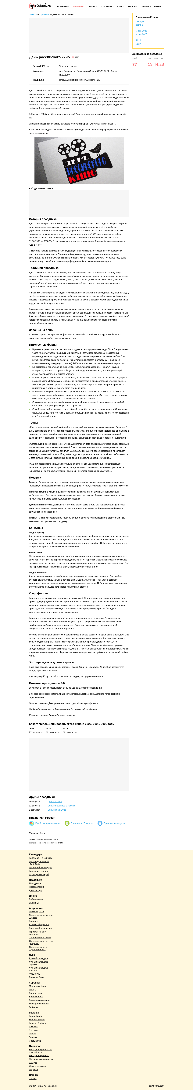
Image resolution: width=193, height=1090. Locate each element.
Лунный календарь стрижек (38, 963)
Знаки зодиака (36, 911)
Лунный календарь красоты (38, 969)
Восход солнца (36, 993)
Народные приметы (39, 1055)
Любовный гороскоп (39, 924)
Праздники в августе (114, 823)
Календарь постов (38, 871)
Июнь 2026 (141, 31)
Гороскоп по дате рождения (38, 933)
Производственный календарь (39, 862)
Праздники (78, 7)
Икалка (32, 1033)
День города (35, 890)
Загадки (33, 1062)
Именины (34, 903)
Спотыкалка (35, 1041)
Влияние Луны (36, 977)
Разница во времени (39, 1000)
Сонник (157, 7)
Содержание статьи (42, 188)
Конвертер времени (39, 1004)
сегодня (140, 21)
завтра (139, 25)
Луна (119, 7)
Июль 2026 (141, 34)
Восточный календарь (40, 928)
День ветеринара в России (61, 806)
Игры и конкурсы (37, 1066)
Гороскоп (33, 921)
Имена (92, 7)
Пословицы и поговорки (41, 1059)
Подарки (33, 1069)
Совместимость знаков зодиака (41, 916)
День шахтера (55, 801)
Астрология (106, 7)
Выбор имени (36, 899)
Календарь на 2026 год (41, 858)
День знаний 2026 (57, 810)
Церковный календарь (40, 867)
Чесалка (33, 1030)
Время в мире (36, 996)
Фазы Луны (35, 974)
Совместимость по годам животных (38, 948)
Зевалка (33, 1037)
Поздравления (36, 887)
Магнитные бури (37, 986)
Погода (32, 989)
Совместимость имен (40, 937)
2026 (138, 40)
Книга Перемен (37, 1019)
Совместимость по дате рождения (41, 942)
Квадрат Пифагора (38, 1023)
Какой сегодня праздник (47, 823)
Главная (33, 14)
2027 (138, 44)
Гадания (145, 7)
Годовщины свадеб (39, 874)
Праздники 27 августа (82, 823)
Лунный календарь (38, 958)
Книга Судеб (35, 1016)
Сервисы (131, 7)
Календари (62, 7)
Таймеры (33, 1007)
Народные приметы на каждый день (40, 1050)
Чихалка (33, 1026)
